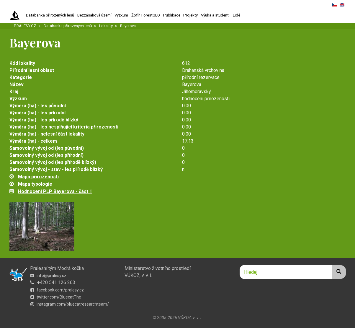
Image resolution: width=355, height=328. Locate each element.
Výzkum (121, 15)
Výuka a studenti (215, 15)
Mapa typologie (35, 184)
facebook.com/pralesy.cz (57, 290)
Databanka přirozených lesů (50, 15)
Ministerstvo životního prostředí (158, 268)
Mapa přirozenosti (38, 176)
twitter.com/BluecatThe (55, 297)
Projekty (190, 15)
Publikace (171, 15)
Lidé (236, 15)
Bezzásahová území (94, 15)
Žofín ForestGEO (145, 15)
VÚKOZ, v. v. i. (138, 275)
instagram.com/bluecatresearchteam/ (69, 304)
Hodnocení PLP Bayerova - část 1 (55, 191)
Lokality (106, 26)
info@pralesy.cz (48, 275)
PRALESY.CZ (25, 26)
